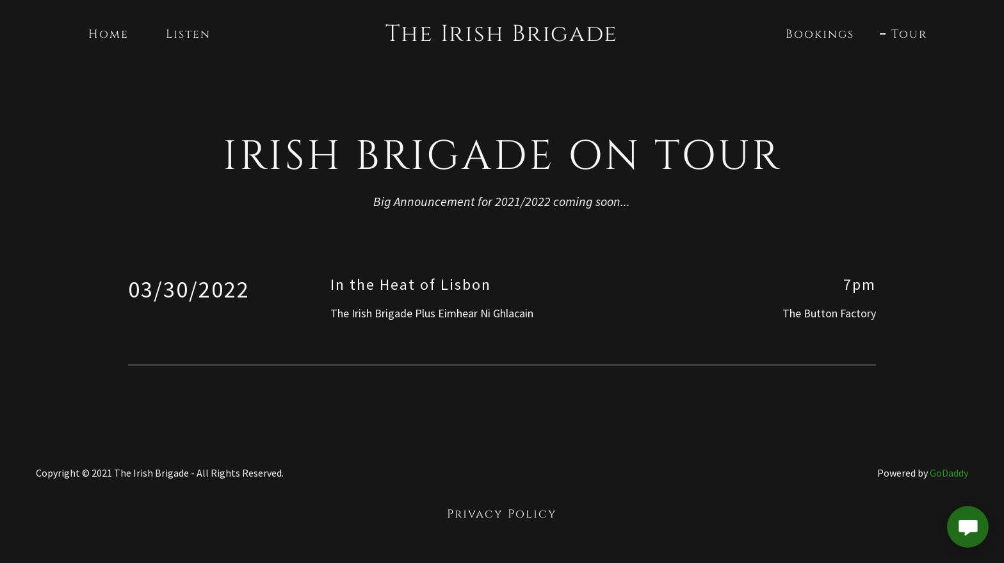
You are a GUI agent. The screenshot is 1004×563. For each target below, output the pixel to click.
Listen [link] (188, 34)
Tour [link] (909, 34)
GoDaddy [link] (949, 472)
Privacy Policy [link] (502, 514)
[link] (502, 36)
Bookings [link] (820, 34)
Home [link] (108, 34)
